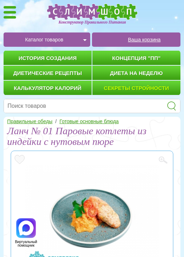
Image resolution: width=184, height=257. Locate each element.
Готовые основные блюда (89, 121)
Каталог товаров (44, 39)
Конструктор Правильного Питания (92, 22)
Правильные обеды (29, 121)
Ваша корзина (144, 39)
